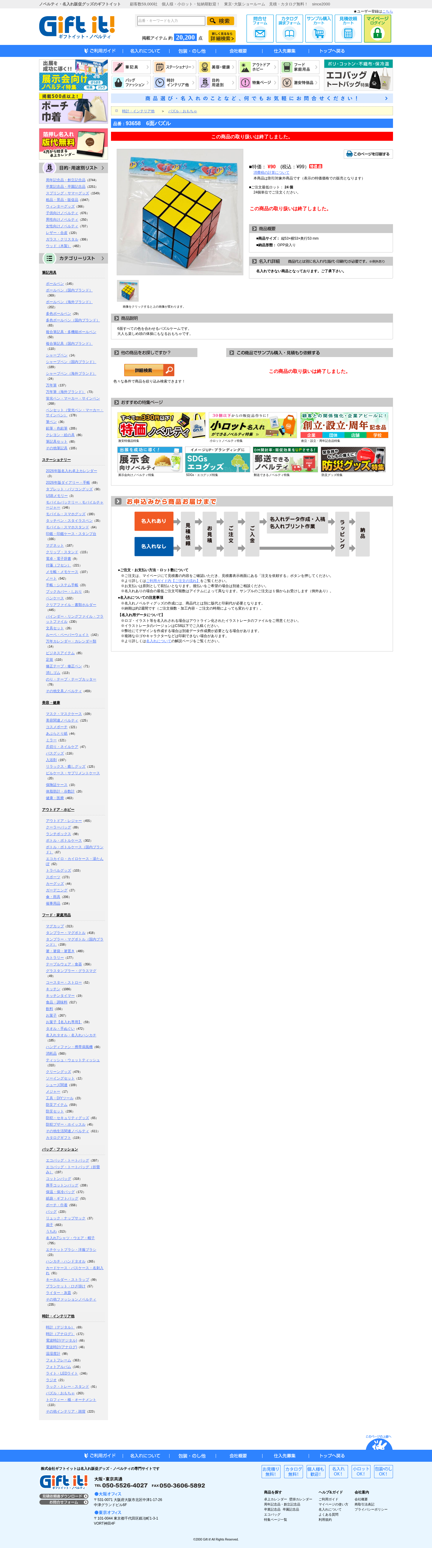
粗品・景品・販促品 (62, 200)
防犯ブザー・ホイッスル (66, 1124)
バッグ (51, 1212)
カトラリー (55, 958)
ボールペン (55, 284)
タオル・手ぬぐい (60, 1029)
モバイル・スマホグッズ (66, 514)
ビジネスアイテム (60, 653)
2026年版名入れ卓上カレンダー (71, 471)
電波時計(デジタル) (61, 1340)
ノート (51, 578)
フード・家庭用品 (56, 915)
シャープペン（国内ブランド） (71, 362)
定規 (49, 659)
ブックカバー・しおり (64, 591)
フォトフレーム (58, 1360)
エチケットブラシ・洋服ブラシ (71, 1250)
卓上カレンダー (275, 1499)
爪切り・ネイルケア (62, 747)
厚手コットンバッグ (62, 1185)
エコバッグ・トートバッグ (67, 1160)
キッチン (53, 989)
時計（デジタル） (60, 1327)
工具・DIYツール (60, 1098)
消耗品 (51, 1053)
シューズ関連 (57, 1085)
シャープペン (57, 355)
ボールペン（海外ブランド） (69, 302)
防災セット (55, 1111)
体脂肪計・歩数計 (60, 791)
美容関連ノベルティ (62, 720)
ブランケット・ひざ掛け (66, 1286)
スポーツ (53, 877)
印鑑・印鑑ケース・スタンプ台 (71, 534)
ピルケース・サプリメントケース (73, 773)
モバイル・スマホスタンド (67, 527)
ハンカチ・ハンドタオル (66, 1261)
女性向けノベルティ (62, 226)
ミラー (51, 740)
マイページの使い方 (333, 1504)
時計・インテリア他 (58, 1316)
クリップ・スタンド (62, 552)
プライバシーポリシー (371, 1509)
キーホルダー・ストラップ (67, 1280)
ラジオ (51, 1380)
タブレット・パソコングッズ (69, 489)
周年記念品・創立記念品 (66, 180)
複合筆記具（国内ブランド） (69, 343)
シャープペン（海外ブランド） (71, 373)
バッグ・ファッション (60, 1149)
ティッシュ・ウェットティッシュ (73, 1060)
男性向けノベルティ (62, 219)
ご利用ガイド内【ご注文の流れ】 (173, 581)
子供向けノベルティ (62, 213)
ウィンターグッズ (60, 206)
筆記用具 (49, 272)
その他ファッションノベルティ (71, 1299)
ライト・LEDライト (62, 1373)
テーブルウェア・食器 (64, 964)
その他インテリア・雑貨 (66, 1411)
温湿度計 (53, 1354)
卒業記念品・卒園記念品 (66, 187)
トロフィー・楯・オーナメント (71, 1400)
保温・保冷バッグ (60, 1192)
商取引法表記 (364, 1504)
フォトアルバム (58, 1367)
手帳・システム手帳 (62, 585)
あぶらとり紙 (57, 733)
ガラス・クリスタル (62, 239)
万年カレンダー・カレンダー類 (71, 641)
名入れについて (158, 641)
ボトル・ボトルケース (64, 840)
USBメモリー (57, 496)
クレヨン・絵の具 (60, 435)
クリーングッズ (58, 1072)
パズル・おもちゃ (60, 1393)
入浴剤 (51, 760)
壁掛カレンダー (300, 1499)
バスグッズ (55, 753)
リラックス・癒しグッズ (66, 766)
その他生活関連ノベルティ (67, 1131)
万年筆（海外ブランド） (66, 392)
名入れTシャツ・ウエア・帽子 (70, 1238)
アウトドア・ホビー (58, 810)
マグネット (55, 545)
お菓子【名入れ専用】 (64, 1022)
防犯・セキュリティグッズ (67, 1118)
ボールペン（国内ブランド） (69, 290)
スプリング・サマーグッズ (67, 193)
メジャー (53, 1091)
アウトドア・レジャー (64, 821)
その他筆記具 (57, 448)
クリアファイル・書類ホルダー (71, 605)
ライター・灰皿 (58, 1293)
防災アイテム (57, 1105)
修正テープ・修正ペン (64, 666)
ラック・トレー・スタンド (67, 1386)
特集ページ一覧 (275, 1519)
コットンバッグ (58, 1179)
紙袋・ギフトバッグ (62, 1198)
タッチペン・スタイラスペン (69, 520)
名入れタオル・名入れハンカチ (71, 1035)
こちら (387, 11)
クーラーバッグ (58, 827)
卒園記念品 (291, 1509)
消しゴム (53, 673)
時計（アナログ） (60, 1334)
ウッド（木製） (58, 246)
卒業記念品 (272, 1509)
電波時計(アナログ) (61, 1347)
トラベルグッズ (58, 870)
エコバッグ (272, 1514)
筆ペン (51, 422)
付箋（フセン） (58, 565)
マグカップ (55, 926)
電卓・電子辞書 (58, 559)
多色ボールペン (58, 314)
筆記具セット (57, 441)
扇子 (49, 1225)
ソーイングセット (60, 1078)
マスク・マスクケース (64, 714)
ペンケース (55, 598)
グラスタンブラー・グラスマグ (71, 971)
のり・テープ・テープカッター (71, 679)
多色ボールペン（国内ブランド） (73, 320)
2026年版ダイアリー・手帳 (68, 482)
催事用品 (53, 903)
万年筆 (51, 385)
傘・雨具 (53, 897)
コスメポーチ (57, 727)
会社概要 (361, 1499)
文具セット (55, 628)
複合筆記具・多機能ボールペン (71, 332)
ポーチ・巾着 (57, 1205)
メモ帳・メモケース (62, 572)
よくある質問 (328, 1514)
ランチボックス (58, 834)
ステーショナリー (56, 460)
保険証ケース (57, 785)
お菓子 (51, 1015)
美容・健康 (51, 703)
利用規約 (325, 1519)
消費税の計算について (272, 172)
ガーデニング (57, 890)
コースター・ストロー (64, 982)
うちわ (51, 1231)
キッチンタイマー (60, 996)
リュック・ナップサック (66, 1218)
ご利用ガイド (328, 1499)
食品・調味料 (57, 1002)
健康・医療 (55, 798)
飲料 (49, 1009)
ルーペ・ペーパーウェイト (67, 635)
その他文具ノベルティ (64, 691)
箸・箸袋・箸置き (60, 951)
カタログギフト (58, 1138)
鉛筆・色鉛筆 (57, 428)
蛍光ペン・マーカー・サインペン (73, 398)
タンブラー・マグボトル (66, 933)
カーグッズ (55, 884)
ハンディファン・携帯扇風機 (69, 1047)
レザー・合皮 (57, 233)
